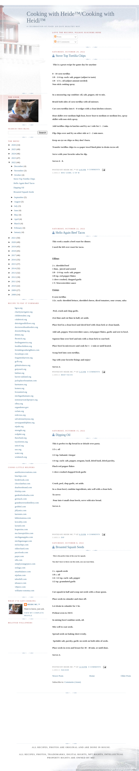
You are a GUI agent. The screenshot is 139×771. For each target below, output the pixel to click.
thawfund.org (20, 438)
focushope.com (21, 354)
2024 (13, 153)
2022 (13, 162)
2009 (13, 290)
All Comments (62, 41)
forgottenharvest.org (24, 357)
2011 (13, 281)
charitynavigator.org (24, 312)
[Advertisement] (91, 200)
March (17, 223)
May (16, 214)
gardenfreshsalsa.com (24, 495)
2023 (13, 158)
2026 (13, 145)
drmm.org (19, 334)
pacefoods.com (21, 552)
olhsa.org (19, 403)
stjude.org (19, 426)
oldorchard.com (22, 548)
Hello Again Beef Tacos (70, 232)
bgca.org (18, 308)
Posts (57, 36)
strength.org (20, 430)
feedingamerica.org (23, 342)
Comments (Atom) (72, 682)
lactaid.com (20, 525)
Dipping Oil (63, 435)
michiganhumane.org (24, 396)
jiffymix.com (20, 510)
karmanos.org (21, 384)
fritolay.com (20, 491)
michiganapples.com (24, 537)
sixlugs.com (20, 567)
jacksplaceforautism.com (26, 380)
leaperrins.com (21, 529)
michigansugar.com (23, 541)
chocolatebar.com (22, 483)
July (16, 206)
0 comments (93, 169)
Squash (65, 670)
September (19, 197)
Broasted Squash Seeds (70, 547)
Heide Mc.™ (33, 604)
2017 (13, 255)
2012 (13, 277)
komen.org (19, 388)
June (16, 210)
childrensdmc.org (22, 315)
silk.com (18, 560)
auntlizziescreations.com (25, 472)
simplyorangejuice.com (25, 564)
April (16, 219)
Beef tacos (67, 375)
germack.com (21, 499)
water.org (19, 453)
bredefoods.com (22, 480)
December (19, 166)
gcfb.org (18, 361)
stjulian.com (20, 575)
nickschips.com (21, 544)
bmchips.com (21, 476)
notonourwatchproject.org (26, 399)
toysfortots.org (21, 441)
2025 (13, 149)
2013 (13, 272)
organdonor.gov (22, 407)
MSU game (66, 173)
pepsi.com (19, 556)
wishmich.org (21, 457)
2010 (13, 286)
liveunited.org (21, 392)
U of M (76, 173)
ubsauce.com (20, 583)
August (17, 201)
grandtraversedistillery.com (27, 502)
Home (92, 676)
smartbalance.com (23, 571)
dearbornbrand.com (23, 487)
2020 (13, 242)
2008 (13, 294)
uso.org (18, 449)
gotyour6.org (20, 369)
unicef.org (19, 445)
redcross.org (20, 415)
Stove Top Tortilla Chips (71, 55)
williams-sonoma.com (24, 590)
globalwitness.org (22, 365)
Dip (62, 537)
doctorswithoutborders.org (26, 327)
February (18, 228)
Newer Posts (57, 676)
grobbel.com (20, 506)
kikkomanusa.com (23, 518)
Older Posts (126, 676)
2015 (13, 264)
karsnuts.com (20, 514)
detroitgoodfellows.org (25, 323)
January (18, 232)
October (18, 175)
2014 (13, 268)
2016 (13, 259)
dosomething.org (22, 331)
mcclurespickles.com (24, 533)
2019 (13, 246)
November (19, 170)
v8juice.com (20, 587)
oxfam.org (19, 411)
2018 (13, 251)
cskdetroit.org (21, 319)
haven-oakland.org (23, 376)
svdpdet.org (20, 434)
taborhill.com (21, 579)
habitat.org (19, 373)
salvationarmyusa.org (24, 419)
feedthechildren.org (23, 346)
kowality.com (21, 522)
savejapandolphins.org (24, 422)
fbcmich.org (20, 338)
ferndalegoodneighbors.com (27, 350)
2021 (13, 238)
